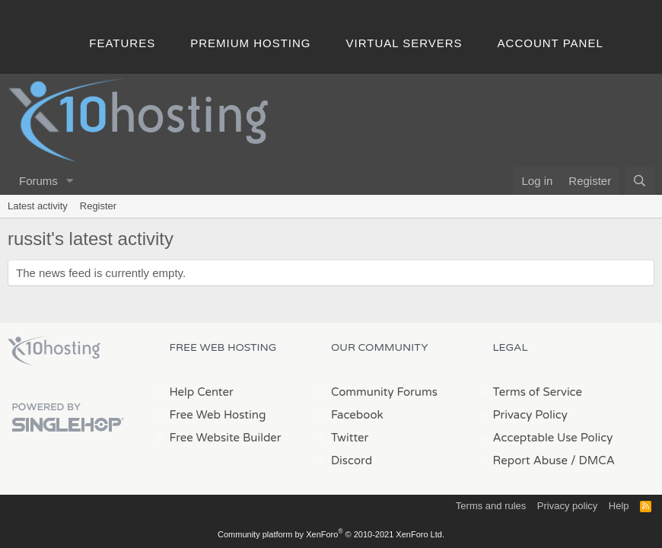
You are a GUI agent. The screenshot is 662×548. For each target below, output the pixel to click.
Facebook (357, 415)
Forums (38, 180)
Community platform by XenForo (331, 534)
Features (122, 43)
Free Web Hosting (218, 415)
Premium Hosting (250, 43)
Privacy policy (567, 505)
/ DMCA (593, 460)
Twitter (349, 437)
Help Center (202, 392)
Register (98, 206)
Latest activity (38, 206)
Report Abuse (530, 460)
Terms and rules (491, 505)
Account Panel (550, 43)
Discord (351, 460)
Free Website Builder (226, 437)
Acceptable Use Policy (553, 437)
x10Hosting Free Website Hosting (54, 351)
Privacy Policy (530, 415)
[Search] (639, 181)
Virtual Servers (404, 43)
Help (619, 505)
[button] (70, 181)
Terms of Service (538, 392)
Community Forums (384, 392)
